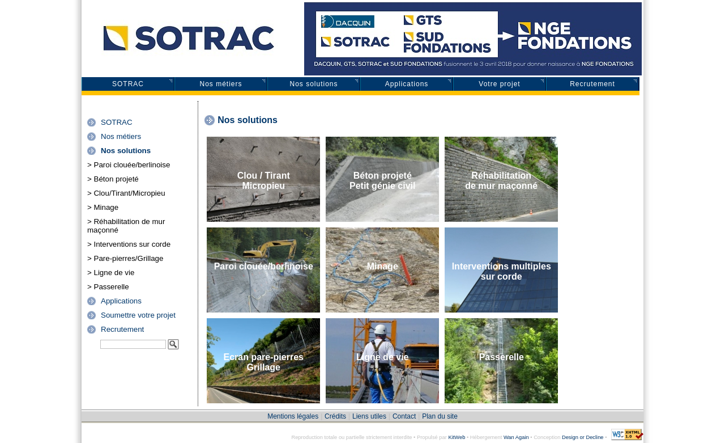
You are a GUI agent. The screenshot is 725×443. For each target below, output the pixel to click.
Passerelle (501, 357)
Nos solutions (313, 84)
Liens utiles (369, 416)
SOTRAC (128, 84)
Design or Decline (583, 437)
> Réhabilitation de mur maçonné (126, 225)
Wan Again (516, 437)
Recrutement (592, 84)
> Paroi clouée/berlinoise (128, 165)
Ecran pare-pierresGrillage (264, 362)
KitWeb (456, 437)
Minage (382, 266)
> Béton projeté (113, 179)
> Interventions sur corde (128, 244)
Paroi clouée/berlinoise (263, 266)
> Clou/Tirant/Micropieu (126, 193)
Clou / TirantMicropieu (263, 181)
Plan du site (440, 416)
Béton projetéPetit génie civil (382, 181)
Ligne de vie (382, 357)
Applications (407, 84)
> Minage (102, 207)
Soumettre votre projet (138, 315)
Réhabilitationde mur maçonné (501, 181)
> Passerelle (108, 286)
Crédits (335, 416)
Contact (404, 416)
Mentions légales (292, 416)
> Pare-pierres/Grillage (125, 258)
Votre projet (499, 84)
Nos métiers (220, 84)
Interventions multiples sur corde (501, 271)
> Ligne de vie (110, 272)
